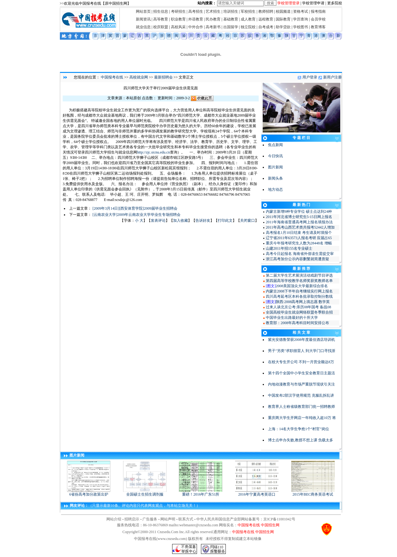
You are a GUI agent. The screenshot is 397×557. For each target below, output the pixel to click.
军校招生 (248, 11)
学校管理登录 (288, 3)
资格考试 (300, 11)
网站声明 (167, 519)
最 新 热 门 (301, 205)
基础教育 (230, 19)
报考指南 (318, 11)
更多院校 (334, 3)
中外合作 (195, 27)
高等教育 (160, 19)
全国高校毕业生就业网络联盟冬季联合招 (299, 312)
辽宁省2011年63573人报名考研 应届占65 (299, 238)
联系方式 (185, 519)
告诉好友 (202, 220)
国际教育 (283, 19)
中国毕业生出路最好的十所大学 (292, 317)
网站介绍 (113, 519)
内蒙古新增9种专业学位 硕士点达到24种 (299, 211)
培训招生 (230, 11)
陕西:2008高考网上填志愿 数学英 (303, 302)
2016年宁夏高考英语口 (257, 492)
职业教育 (178, 19)
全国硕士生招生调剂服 (145, 492)
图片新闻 (275, 167)
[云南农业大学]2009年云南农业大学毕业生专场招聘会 (136, 214)
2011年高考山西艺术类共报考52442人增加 (300, 227)
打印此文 (225, 220)
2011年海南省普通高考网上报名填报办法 (299, 222)
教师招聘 (265, 11)
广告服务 (149, 519)
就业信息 (143, 27)
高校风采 (178, 27)
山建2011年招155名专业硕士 (289, 248)
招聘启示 (131, 519)
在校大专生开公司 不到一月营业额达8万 (301, 362)
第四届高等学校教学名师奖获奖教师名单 (299, 280)
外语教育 (195, 19)
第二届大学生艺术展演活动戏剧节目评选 (299, 275)
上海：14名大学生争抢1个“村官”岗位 (298, 429)
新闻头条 (275, 178)
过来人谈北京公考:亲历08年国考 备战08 (298, 307)
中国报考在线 (112, 77)
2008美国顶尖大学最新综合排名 (302, 286)
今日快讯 (275, 156)
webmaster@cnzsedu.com (198, 525)
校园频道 (283, 11)
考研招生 (178, 11)
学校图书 (300, 27)
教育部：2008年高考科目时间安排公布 (297, 323)
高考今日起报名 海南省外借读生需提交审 (300, 254)
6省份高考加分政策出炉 (88, 492)
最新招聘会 (163, 77)
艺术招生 (213, 11)
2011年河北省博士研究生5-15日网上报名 (299, 217)
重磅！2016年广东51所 (200, 492)
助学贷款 (283, 27)
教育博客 (318, 27)
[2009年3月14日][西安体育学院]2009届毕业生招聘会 (134, 208)
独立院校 (248, 27)
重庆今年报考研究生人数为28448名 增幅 (299, 243)
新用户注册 (332, 77)
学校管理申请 (313, 3)
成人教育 (248, 19)
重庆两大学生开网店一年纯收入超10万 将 (302, 418)
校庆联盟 (160, 27)
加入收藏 (180, 220)
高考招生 (195, 11)
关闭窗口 (247, 220)
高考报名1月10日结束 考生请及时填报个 (299, 232)
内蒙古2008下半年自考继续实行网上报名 (299, 291)
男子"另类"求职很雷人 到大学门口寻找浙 (301, 351)
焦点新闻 (275, 145)
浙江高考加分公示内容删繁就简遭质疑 (297, 259)
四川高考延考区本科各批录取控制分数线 (299, 296)
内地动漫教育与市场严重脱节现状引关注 (301, 384)
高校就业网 (138, 77)
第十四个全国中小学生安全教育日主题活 (301, 373)
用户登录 (309, 77)
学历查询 (300, 19)
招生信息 (160, 11)
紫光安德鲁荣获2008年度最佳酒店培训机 (301, 339)
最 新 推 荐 (301, 268)
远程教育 (265, 19)
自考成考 (265, 27)
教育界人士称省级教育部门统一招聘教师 (301, 406)
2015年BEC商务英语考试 (313, 492)
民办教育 (213, 19)
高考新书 (213, 27)
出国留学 (230, 27)
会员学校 (318, 19)
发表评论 (158, 220)
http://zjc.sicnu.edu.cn (153, 152)
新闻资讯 (143, 19)
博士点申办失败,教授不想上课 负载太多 (300, 440)
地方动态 (275, 189)
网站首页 (143, 11)
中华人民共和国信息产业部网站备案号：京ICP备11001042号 (245, 519)
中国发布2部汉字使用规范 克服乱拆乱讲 (301, 395)
